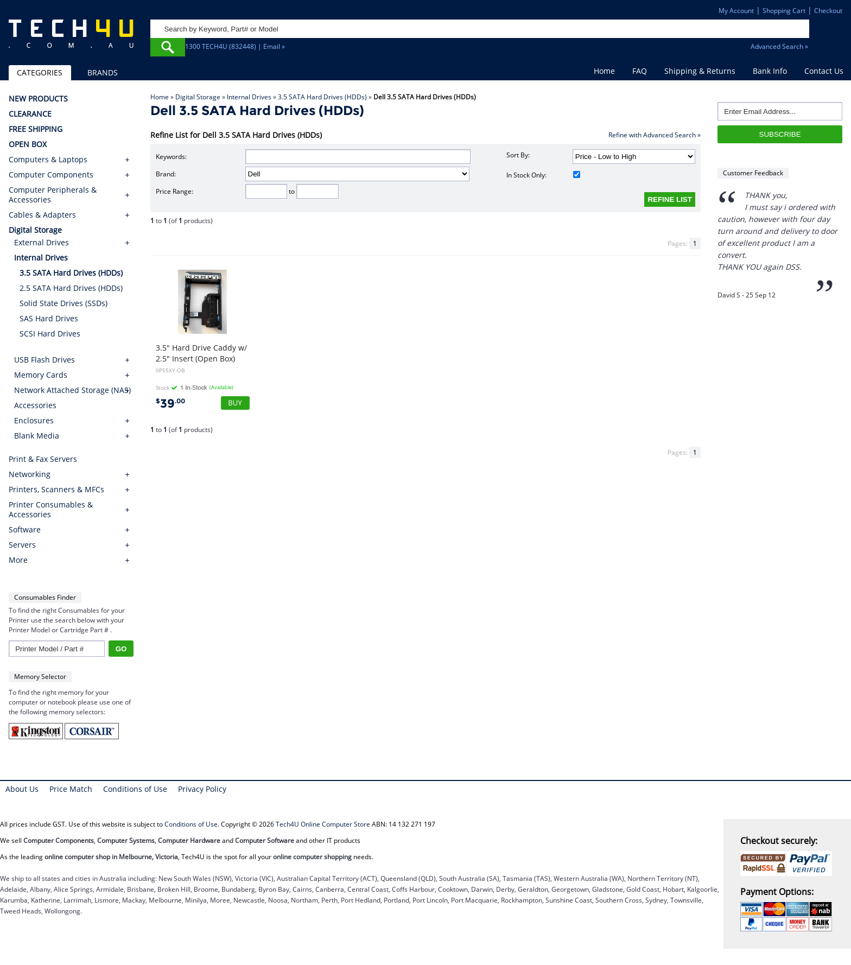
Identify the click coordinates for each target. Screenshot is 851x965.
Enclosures (34, 420)
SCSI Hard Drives (50, 333)
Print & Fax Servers (43, 459)
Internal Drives (249, 96)
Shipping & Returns (699, 71)
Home (604, 71)
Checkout (828, 10)
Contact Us (823, 71)
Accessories (35, 405)
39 (170, 403)
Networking (29, 474)
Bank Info (770, 71)
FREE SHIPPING (35, 129)
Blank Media (36, 435)
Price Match (70, 789)
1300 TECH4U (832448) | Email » (235, 46)
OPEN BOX (28, 144)
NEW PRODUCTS (38, 99)
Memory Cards (40, 375)
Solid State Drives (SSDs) (63, 303)
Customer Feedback (753, 172)
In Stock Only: (543, 175)
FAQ (639, 71)
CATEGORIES (39, 72)
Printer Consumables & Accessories (51, 509)
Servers (22, 545)
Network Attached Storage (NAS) (72, 390)
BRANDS (102, 72)
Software (25, 530)
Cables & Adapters (42, 215)
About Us (22, 789)
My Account (736, 10)
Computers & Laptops (48, 159)
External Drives (41, 242)
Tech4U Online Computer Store (323, 824)
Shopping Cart (784, 10)
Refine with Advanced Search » (654, 134)
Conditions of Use (135, 789)
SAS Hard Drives (49, 318)
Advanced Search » (779, 46)
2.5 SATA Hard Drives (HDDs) (71, 288)
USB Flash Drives (44, 359)
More (18, 560)
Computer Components (51, 175)
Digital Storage (197, 96)
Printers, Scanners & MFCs (56, 489)
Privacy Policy (202, 789)
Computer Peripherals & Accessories (53, 195)
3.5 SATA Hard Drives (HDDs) (322, 96)
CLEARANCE (30, 114)
